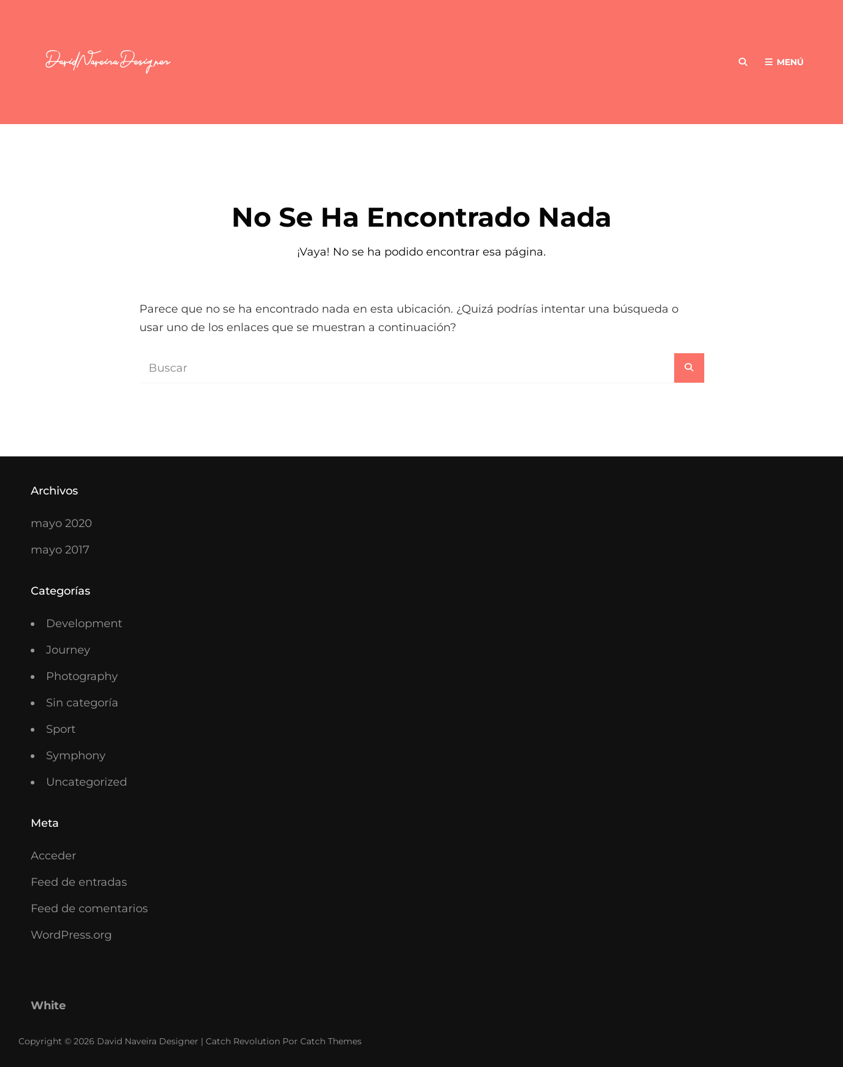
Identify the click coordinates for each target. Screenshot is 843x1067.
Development (84, 623)
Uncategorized (86, 782)
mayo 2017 (60, 550)
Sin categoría (82, 702)
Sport (61, 729)
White (48, 1005)
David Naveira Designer (147, 1041)
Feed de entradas (79, 882)
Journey (68, 650)
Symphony (76, 755)
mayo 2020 (61, 523)
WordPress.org (71, 935)
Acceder (53, 855)
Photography (82, 676)
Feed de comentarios (89, 908)
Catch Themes (331, 1041)
